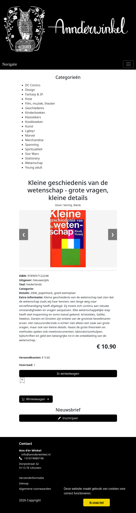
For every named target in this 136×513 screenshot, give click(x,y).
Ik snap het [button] (96, 502)
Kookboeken (34, 122)
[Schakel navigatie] (128, 64)
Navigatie (9, 64)
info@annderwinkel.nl (35, 454)
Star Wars (32, 154)
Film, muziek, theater (40, 103)
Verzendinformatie (31, 478)
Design (30, 90)
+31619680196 (34, 458)
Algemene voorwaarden (35, 489)
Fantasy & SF (34, 94)
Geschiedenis (34, 108)
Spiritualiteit (33, 149)
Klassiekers (33, 117)
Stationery (32, 158)
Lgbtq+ (30, 131)
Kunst (29, 126)
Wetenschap (34, 163)
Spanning (32, 144)
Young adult (33, 167)
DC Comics (32, 85)
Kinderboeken (35, 112)
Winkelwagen (36, 399)
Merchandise (34, 140)
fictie (28, 99)
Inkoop (24, 483)
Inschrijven (68, 418)
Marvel (30, 135)
